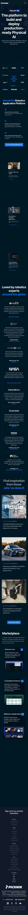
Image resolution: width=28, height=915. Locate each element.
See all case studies (14, 622)
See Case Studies (11, 179)
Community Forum (14, 840)
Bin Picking (14, 866)
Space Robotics (14, 860)
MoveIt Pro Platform (14, 821)
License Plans (14, 824)
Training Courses (14, 852)
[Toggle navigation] (25, 3)
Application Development (14, 848)
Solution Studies (14, 845)
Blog (14, 878)
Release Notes (14, 838)
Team (14, 874)
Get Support (14, 833)
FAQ (14, 834)
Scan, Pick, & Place (14, 864)
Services (14, 843)
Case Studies (14, 872)
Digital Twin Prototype (14, 846)
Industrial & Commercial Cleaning (14, 869)
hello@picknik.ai (20, 899)
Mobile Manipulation (14, 858)
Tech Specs (14, 836)
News (14, 876)
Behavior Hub (14, 831)
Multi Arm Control (14, 862)
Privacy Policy (22, 908)
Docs (14, 829)
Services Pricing (14, 854)
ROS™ (2, 896)
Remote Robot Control (14, 867)
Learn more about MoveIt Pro (14, 144)
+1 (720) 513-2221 (8, 899)
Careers (14, 879)
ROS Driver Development (14, 850)
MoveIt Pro (8, 892)
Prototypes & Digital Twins (12, 270)
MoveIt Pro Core (14, 823)
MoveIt (6, 896)
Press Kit (14, 881)
